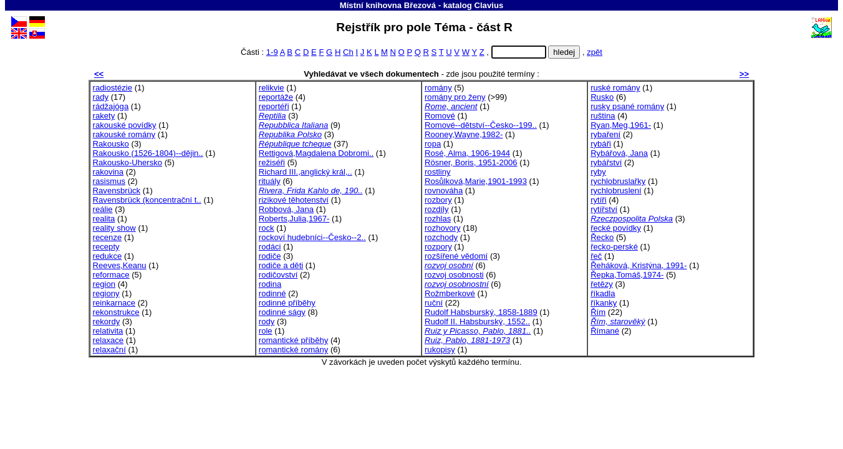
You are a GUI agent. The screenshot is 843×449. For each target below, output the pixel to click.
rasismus (109, 181)
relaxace (108, 340)
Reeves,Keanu (120, 265)
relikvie (271, 87)
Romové (440, 115)
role (265, 331)
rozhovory (443, 228)
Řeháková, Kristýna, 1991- (638, 265)
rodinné (272, 293)
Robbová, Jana (286, 209)
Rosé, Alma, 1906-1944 (467, 153)
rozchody (441, 237)
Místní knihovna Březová (388, 5)
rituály (270, 181)
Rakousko (111, 143)
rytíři (598, 200)
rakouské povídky (125, 125)
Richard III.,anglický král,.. (305, 171)
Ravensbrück (117, 190)
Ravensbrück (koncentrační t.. (147, 200)
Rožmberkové (450, 293)
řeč (596, 256)
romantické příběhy (293, 340)
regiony (106, 293)
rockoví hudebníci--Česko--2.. (312, 237)
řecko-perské (614, 246)
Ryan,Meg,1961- (620, 125)
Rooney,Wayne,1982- (464, 134)
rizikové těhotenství (294, 200)
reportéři (274, 106)
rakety (104, 115)
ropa (433, 143)
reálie (103, 209)
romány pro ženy (455, 97)
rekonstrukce (116, 312)
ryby (598, 171)
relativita (108, 331)
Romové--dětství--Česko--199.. (481, 125)
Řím (597, 312)
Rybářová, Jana (619, 153)
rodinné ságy (282, 312)
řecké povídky (615, 228)
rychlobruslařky (617, 181)
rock (266, 228)
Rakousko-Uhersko (127, 162)
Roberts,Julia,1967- (294, 218)
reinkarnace (114, 302)
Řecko (602, 237)
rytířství (603, 209)
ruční (434, 302)
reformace (111, 274)
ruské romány (615, 87)
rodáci (270, 246)
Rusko (602, 97)
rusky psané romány (627, 106)
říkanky (603, 302)
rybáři (600, 143)
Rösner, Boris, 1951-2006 (471, 162)
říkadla (602, 293)
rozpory (438, 246)
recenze (107, 237)
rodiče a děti (281, 265)
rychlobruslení (616, 190)
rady (101, 97)
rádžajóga (111, 106)
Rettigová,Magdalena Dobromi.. (316, 153)
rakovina (108, 171)
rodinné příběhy (287, 302)
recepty (106, 246)
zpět (594, 52)
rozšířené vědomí (456, 256)
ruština (602, 115)
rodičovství (278, 274)
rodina (270, 284)
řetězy (601, 284)
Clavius (488, 5)
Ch (348, 52)
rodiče (270, 256)
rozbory (438, 200)
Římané (604, 331)
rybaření (605, 134)
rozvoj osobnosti (454, 274)
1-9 (272, 52)
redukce (107, 256)
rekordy (106, 321)
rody (267, 321)
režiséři (272, 162)
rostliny (438, 171)
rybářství (606, 162)
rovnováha (444, 190)
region (104, 284)
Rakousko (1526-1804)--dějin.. (148, 153)
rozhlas (438, 218)
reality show (114, 228)
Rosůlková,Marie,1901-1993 (476, 181)
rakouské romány (124, 134)
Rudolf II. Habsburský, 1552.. (477, 321)
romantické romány (293, 349)
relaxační (109, 349)
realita (104, 218)
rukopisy (440, 349)
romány (438, 87)
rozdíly (437, 209)
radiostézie (112, 87)
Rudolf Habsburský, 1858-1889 (481, 312)
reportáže (276, 97)
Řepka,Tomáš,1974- (626, 274)
